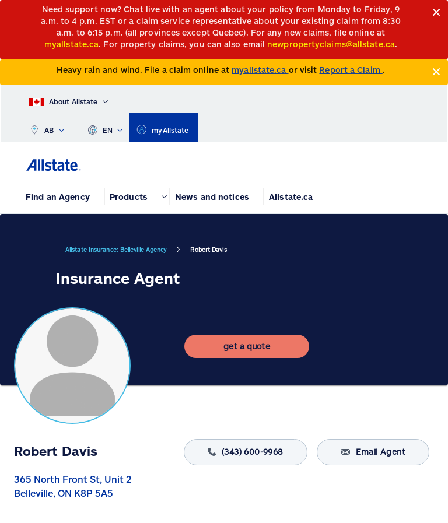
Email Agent (373, 452)
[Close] (436, 12)
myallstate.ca (260, 70)
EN (105, 127)
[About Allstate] (68, 99)
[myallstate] (164, 127)
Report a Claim (350, 70)
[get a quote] (246, 346)
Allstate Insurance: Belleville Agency (115, 249)
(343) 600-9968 (245, 452)
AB (46, 127)
